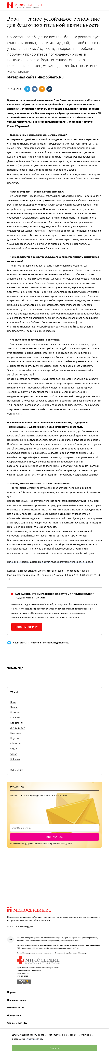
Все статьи (16, 769)
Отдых (13, 748)
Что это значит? (34, 1038)
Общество (15, 743)
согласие (36, 843)
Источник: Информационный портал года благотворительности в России (50, 561)
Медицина (15, 733)
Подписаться (54, 836)
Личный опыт (17, 727)
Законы (14, 707)
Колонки (15, 717)
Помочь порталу (26, 626)
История (15, 712)
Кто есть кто (17, 722)
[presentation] (54, 828)
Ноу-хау (14, 738)
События (15, 758)
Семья (13, 753)
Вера (13, 701)
